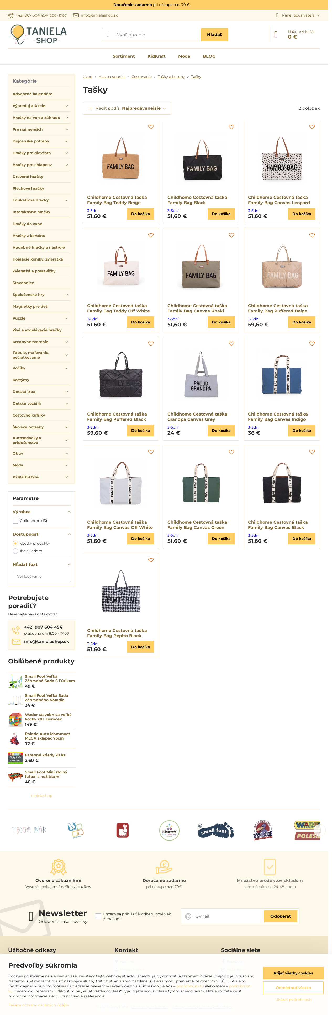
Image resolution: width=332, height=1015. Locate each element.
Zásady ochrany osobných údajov (38, 1005)
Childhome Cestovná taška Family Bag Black (197, 200)
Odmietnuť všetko (293, 987)
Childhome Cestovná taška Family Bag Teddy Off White (118, 308)
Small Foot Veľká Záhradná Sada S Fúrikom (50, 678)
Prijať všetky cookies (293, 973)
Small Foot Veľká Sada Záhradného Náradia (46, 698)
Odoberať (280, 916)
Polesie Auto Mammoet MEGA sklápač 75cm (47, 736)
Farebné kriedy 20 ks (45, 755)
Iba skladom (27, 551)
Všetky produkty (31, 543)
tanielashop (41, 795)
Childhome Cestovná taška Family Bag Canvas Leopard (279, 200)
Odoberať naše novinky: (63, 921)
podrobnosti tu (190, 986)
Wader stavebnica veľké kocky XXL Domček (48, 717)
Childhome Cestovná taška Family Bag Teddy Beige (117, 200)
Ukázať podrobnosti (293, 999)
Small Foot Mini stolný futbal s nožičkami (46, 774)
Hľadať (214, 34)
